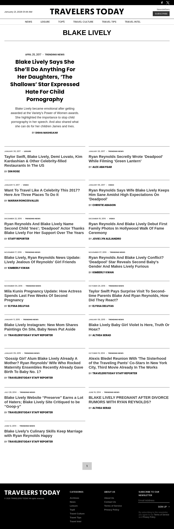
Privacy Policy (111, 509)
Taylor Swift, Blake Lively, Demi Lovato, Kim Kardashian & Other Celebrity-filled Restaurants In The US (43, 161)
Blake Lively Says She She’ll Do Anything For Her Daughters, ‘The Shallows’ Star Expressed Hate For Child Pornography (45, 80)
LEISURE (45, 21)
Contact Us (110, 502)
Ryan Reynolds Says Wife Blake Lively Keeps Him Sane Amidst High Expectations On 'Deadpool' (129, 194)
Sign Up (162, 506)
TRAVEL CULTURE (83, 21)
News (73, 502)
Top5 (72, 509)
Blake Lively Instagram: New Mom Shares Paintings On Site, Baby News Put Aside (41, 327)
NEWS (28, 21)
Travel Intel (75, 521)
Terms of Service (113, 506)
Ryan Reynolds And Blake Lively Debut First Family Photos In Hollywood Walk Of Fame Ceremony (128, 228)
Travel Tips (75, 517)
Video (26, 185)
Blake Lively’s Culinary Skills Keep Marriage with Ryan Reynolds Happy (43, 433)
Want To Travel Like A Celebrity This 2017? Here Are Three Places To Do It (42, 192)
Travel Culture (77, 513)
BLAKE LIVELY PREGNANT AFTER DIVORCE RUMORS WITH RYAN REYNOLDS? (129, 399)
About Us (109, 498)
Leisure (27, 151)
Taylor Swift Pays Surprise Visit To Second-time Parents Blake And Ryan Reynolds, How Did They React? (128, 295)
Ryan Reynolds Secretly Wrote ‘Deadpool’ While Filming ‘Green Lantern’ (126, 158)
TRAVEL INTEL (133, 21)
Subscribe (161, 13)
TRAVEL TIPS (109, 21)
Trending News (54, 54)
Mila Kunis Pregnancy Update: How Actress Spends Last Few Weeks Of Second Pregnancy (43, 295)
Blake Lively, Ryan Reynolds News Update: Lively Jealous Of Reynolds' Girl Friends (42, 259)
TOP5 (61, 21)
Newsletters (163, 9)
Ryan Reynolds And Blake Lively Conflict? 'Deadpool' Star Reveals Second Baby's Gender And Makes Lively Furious (126, 261)
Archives (74, 498)
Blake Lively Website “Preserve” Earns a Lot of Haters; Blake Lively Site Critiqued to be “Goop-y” (43, 402)
